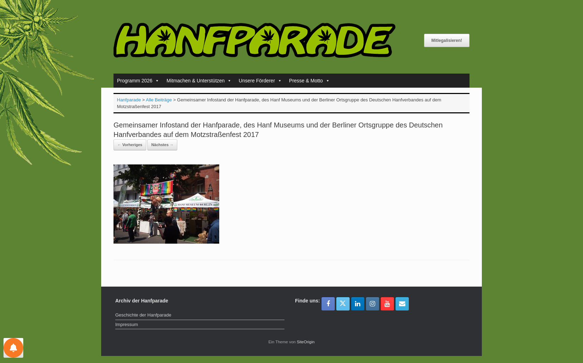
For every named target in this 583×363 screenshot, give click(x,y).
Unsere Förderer (260, 81)
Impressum (126, 324)
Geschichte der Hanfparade (143, 315)
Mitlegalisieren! (446, 40)
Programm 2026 (138, 81)
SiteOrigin (306, 342)
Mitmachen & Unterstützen (199, 81)
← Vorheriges (129, 145)
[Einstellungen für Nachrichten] (13, 348)
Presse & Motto (309, 81)
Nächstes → (162, 145)
